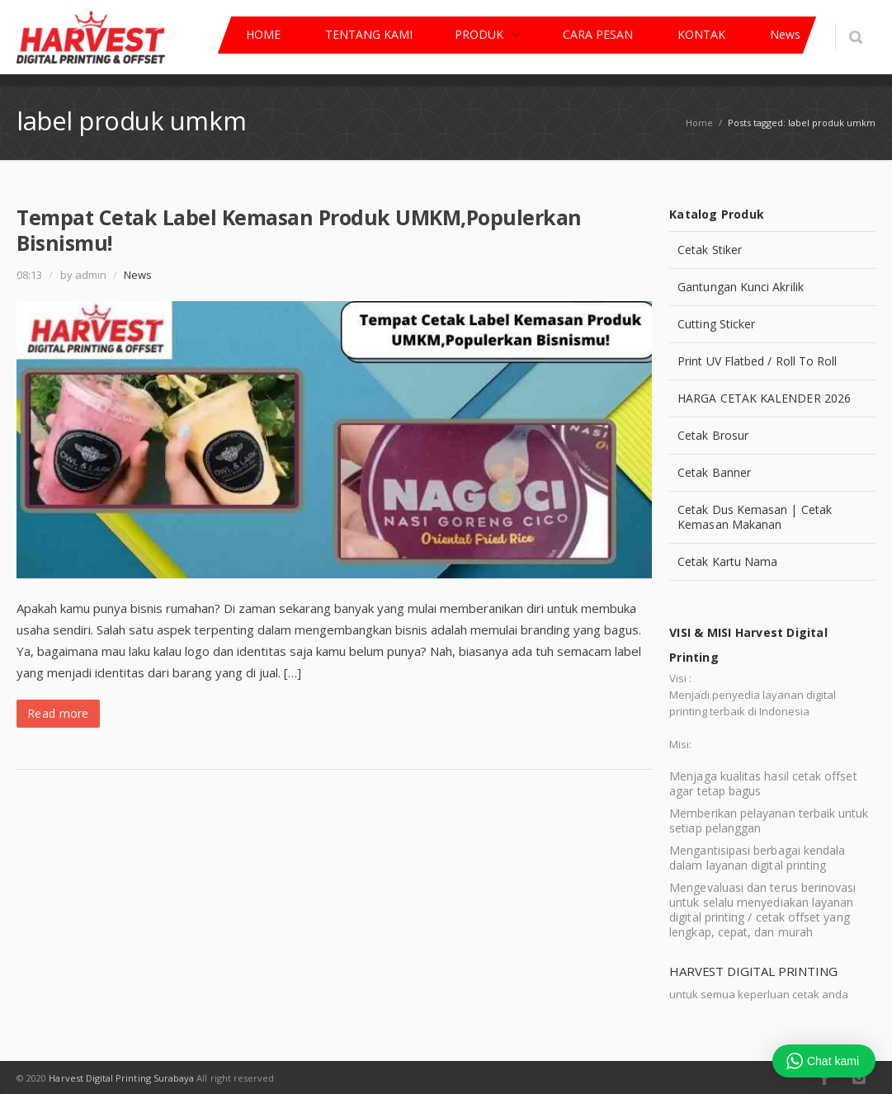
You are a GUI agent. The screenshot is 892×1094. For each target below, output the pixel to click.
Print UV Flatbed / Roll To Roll (757, 361)
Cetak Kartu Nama (727, 561)
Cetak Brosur (712, 435)
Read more (58, 713)
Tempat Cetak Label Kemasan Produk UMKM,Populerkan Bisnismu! (299, 230)
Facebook (824, 1077)
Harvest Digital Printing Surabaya (121, 1078)
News (138, 274)
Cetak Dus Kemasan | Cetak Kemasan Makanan (754, 517)
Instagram (858, 1077)
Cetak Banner (714, 472)
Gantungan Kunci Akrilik (740, 287)
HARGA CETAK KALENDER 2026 (764, 398)
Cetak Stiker (709, 249)
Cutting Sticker (716, 324)
